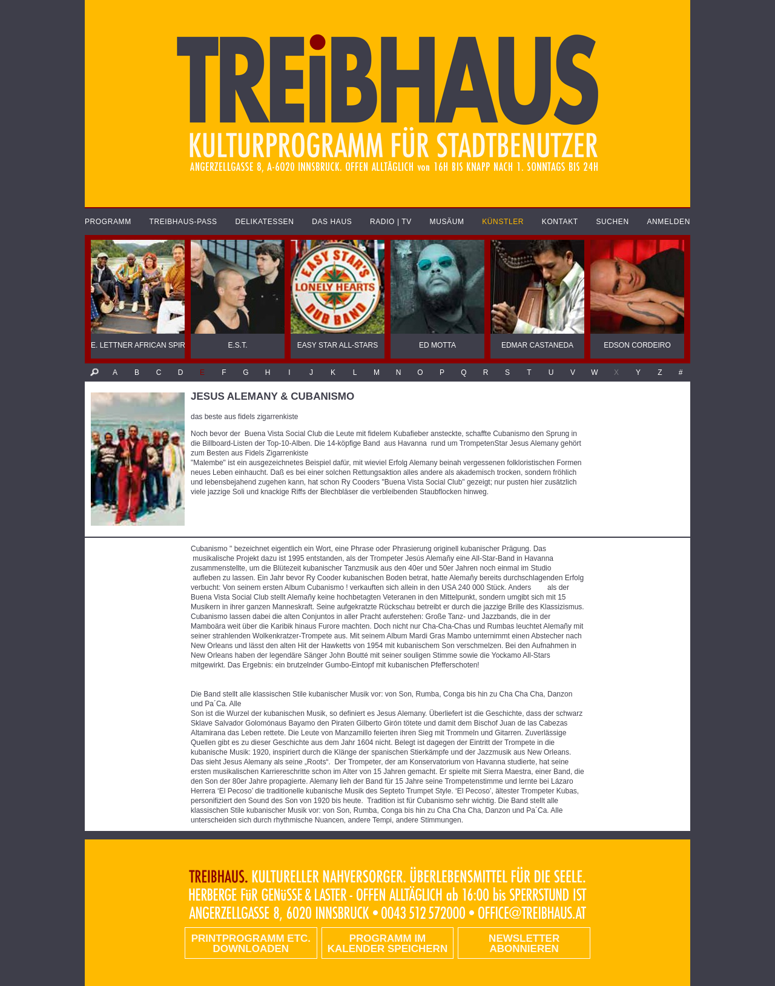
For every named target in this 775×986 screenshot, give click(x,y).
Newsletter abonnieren (524, 944)
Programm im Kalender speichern (387, 944)
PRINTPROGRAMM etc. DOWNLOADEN (251, 944)
